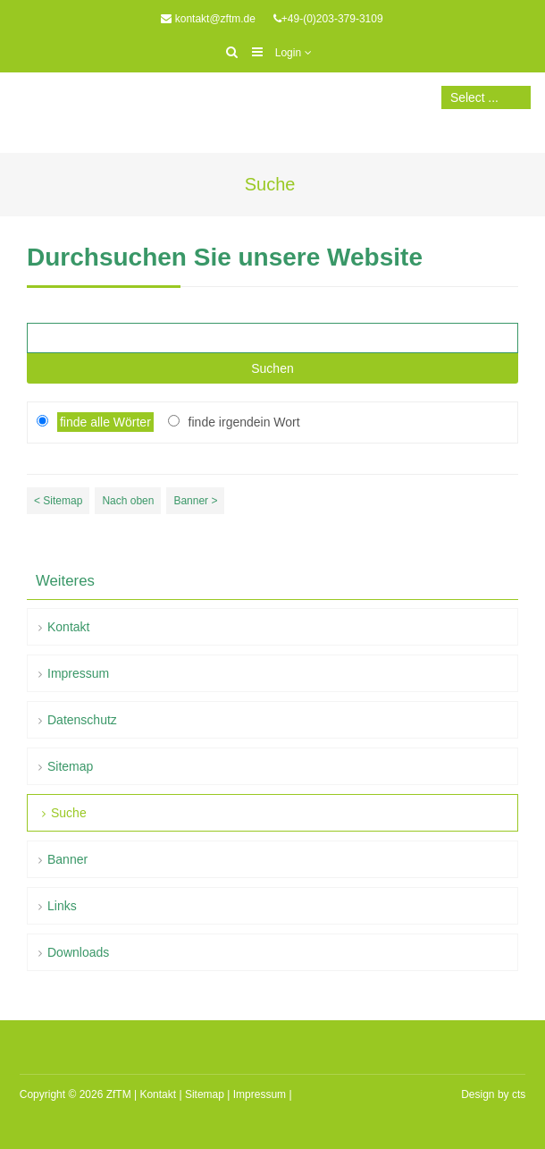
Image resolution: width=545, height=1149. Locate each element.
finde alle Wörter (105, 422)
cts (518, 1094)
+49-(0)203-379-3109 (332, 19)
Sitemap (70, 766)
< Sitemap (58, 500)
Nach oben (128, 500)
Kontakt (68, 627)
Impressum (78, 673)
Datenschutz (82, 720)
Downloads (78, 952)
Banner (67, 859)
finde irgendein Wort (244, 422)
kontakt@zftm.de (215, 19)
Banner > (195, 500)
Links (62, 906)
